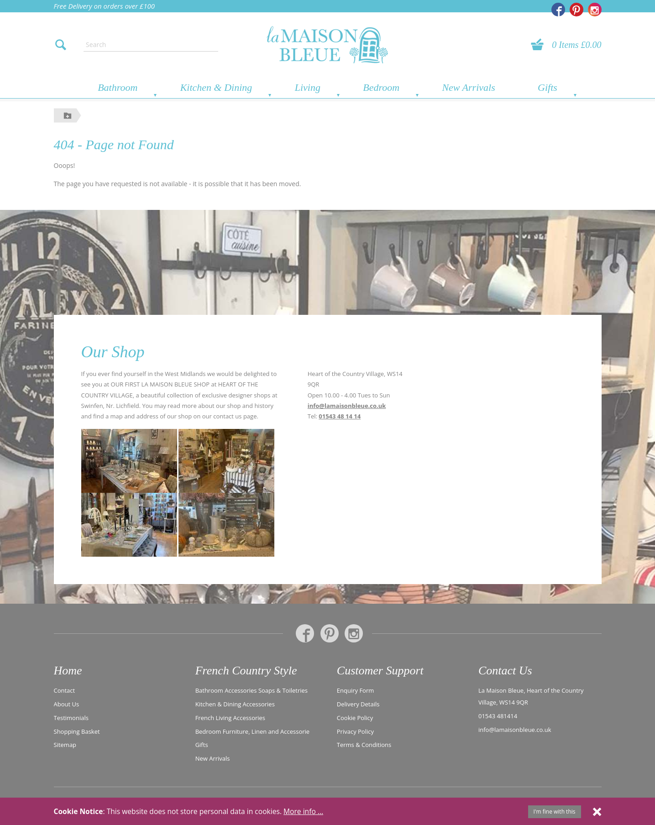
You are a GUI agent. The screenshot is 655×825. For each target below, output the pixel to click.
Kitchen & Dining (216, 87)
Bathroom (117, 87)
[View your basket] (540, 45)
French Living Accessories (230, 717)
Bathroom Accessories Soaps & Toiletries (251, 690)
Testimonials (71, 717)
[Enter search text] (151, 45)
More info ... (303, 811)
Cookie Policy (355, 717)
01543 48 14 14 (340, 416)
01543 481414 (497, 715)
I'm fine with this (555, 811)
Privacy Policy (355, 731)
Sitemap (65, 744)
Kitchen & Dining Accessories (235, 704)
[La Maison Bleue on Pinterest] (576, 9)
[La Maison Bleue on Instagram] (595, 9)
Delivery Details (358, 704)
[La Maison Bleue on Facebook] (558, 9)
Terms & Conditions (364, 744)
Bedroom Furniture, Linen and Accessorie (252, 731)
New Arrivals (468, 87)
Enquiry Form (355, 690)
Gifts (547, 87)
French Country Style (246, 670)
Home (68, 670)
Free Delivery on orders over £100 (104, 5)
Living (307, 87)
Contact (64, 690)
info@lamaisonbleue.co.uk (347, 406)
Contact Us (505, 670)
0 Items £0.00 (576, 44)
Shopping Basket (77, 731)
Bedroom (381, 87)
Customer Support (380, 670)
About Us (66, 704)
